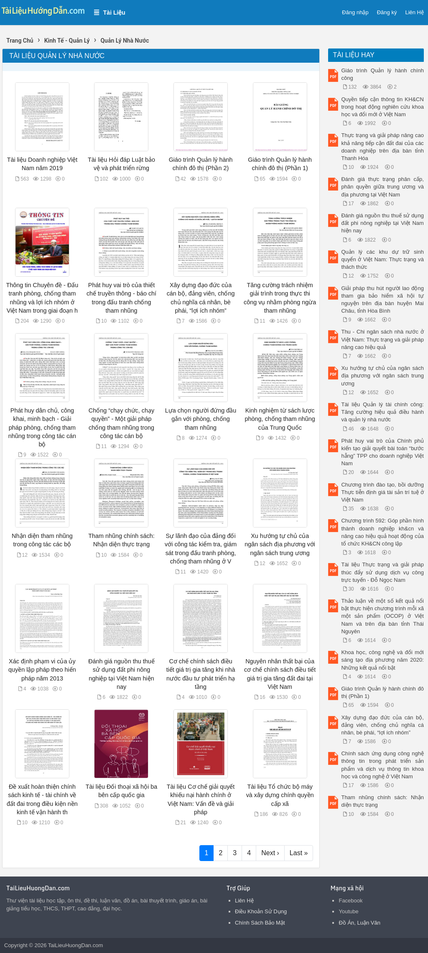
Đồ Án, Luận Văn (359, 923)
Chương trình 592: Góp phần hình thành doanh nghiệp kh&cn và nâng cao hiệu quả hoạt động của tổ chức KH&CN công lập (382, 532)
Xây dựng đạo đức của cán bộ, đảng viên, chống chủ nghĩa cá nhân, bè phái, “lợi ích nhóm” (382, 725)
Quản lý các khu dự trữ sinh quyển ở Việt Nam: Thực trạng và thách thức (382, 259)
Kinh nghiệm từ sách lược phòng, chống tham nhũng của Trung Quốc (280, 419)
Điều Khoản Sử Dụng (261, 911)
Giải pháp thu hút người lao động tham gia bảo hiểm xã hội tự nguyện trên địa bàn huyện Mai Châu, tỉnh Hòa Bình (382, 299)
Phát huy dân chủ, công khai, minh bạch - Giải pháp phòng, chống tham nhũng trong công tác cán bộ (42, 427)
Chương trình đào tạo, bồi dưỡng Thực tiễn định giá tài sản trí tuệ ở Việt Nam (382, 492)
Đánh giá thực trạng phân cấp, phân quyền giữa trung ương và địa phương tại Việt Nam (382, 186)
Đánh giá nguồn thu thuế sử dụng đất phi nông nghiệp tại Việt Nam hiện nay (382, 223)
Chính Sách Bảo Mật (260, 923)
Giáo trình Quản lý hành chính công (382, 74)
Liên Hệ (414, 12)
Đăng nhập (355, 12)
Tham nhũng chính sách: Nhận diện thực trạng (382, 801)
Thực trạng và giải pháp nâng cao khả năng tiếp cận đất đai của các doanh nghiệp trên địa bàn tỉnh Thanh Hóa (382, 146)
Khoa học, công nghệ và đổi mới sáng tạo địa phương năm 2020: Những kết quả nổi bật (382, 659)
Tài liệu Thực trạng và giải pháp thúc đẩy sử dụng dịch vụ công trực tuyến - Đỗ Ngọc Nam (382, 572)
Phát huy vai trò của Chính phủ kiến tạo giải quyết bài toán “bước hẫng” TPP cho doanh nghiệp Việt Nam (382, 452)
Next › (270, 852)
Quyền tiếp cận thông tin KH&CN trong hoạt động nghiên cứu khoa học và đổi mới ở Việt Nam (382, 106)
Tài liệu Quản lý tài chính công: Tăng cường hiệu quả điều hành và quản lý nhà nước (382, 412)
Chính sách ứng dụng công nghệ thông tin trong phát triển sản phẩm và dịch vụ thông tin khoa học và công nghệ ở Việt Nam (382, 765)
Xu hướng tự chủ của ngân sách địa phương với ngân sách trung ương (280, 544)
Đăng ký (387, 12)
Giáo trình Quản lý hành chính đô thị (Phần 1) (382, 692)
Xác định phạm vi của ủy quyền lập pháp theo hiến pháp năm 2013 (42, 669)
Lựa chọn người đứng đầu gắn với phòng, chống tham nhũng (200, 419)
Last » (299, 852)
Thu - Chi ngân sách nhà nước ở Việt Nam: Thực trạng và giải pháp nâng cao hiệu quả (382, 339)
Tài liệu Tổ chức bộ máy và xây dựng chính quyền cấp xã (280, 795)
